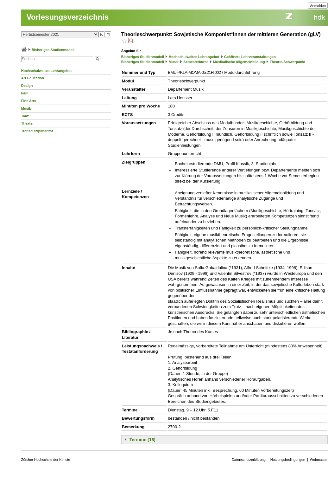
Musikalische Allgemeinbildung (239, 62)
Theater (27, 123)
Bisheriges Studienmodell (53, 50)
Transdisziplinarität (37, 131)
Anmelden (318, 6)
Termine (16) (142, 439)
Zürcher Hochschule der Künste (45, 459)
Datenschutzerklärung (249, 459)
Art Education (32, 78)
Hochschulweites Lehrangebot (46, 71)
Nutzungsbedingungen (287, 459)
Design (27, 85)
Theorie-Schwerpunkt (287, 62)
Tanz (25, 116)
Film (24, 93)
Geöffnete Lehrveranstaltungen (250, 57)
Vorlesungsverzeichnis (68, 17)
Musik (26, 108)
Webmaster (319, 459)
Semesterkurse (195, 62)
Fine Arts (28, 101)
